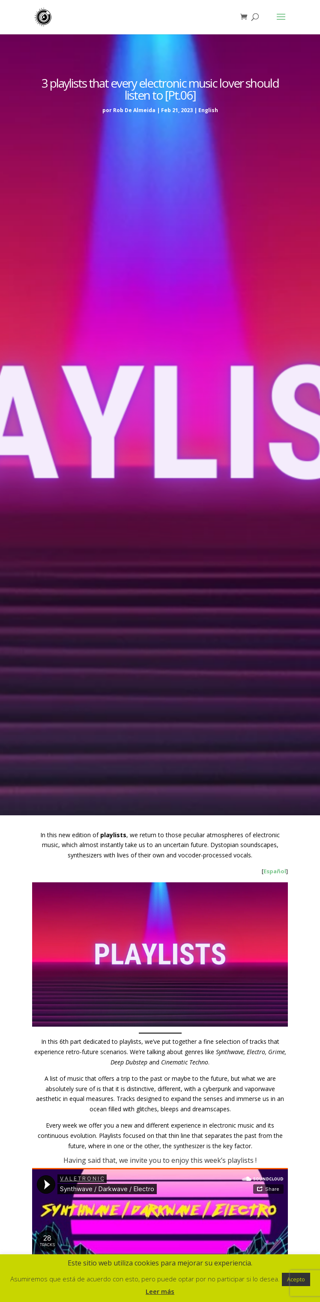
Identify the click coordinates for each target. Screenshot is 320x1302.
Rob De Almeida (134, 110)
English (208, 110)
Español (274, 871)
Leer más (160, 1291)
